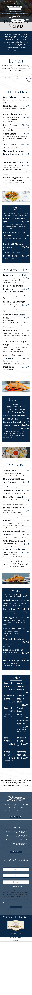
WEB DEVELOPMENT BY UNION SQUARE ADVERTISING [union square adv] (20, 939)
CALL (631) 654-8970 (14, 6)
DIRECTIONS (16, 851)
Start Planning (18, 20)
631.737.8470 (18, 933)
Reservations (15, 8)
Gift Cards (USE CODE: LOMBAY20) (15, 13)
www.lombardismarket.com (16, 935)
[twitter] (11, 817)
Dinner (8, 77)
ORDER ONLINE (15, 11)
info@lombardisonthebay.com (18, 811)
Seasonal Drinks (18, 78)
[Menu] (28, 20)
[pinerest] (20, 817)
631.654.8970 (18, 808)
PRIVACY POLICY (11, 939)
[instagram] (14, 817)
